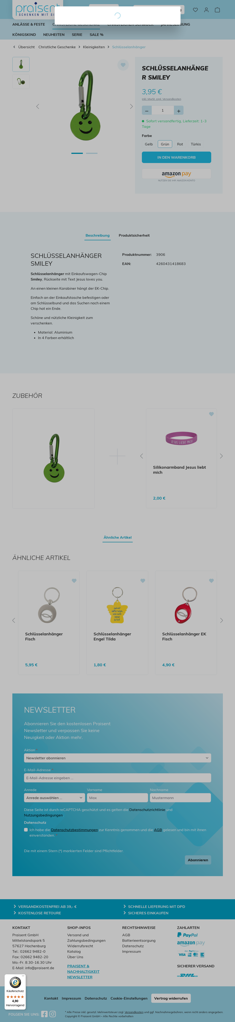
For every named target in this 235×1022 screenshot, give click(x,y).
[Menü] (23, 977)
